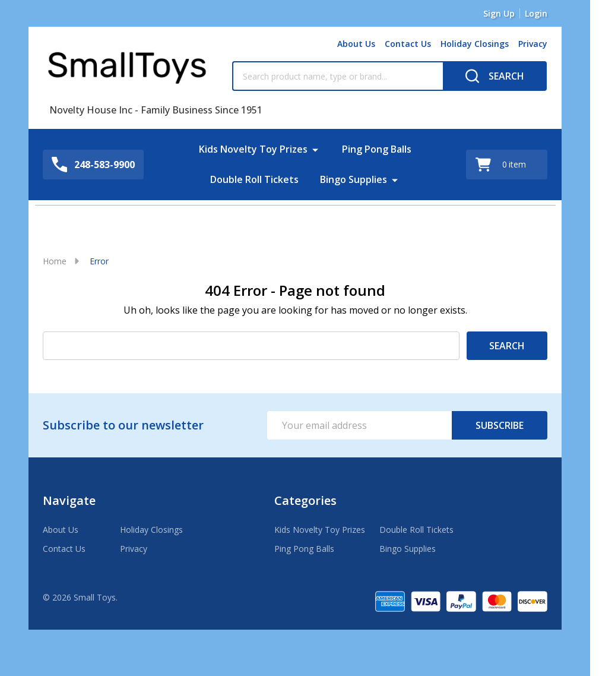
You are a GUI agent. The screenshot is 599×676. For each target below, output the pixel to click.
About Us (356, 43)
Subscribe (500, 425)
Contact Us (408, 43)
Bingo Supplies (353, 178)
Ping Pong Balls (376, 149)
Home (54, 261)
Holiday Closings (474, 43)
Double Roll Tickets (254, 178)
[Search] (495, 76)
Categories (305, 500)
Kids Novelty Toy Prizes (253, 149)
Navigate (69, 500)
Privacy (532, 43)
